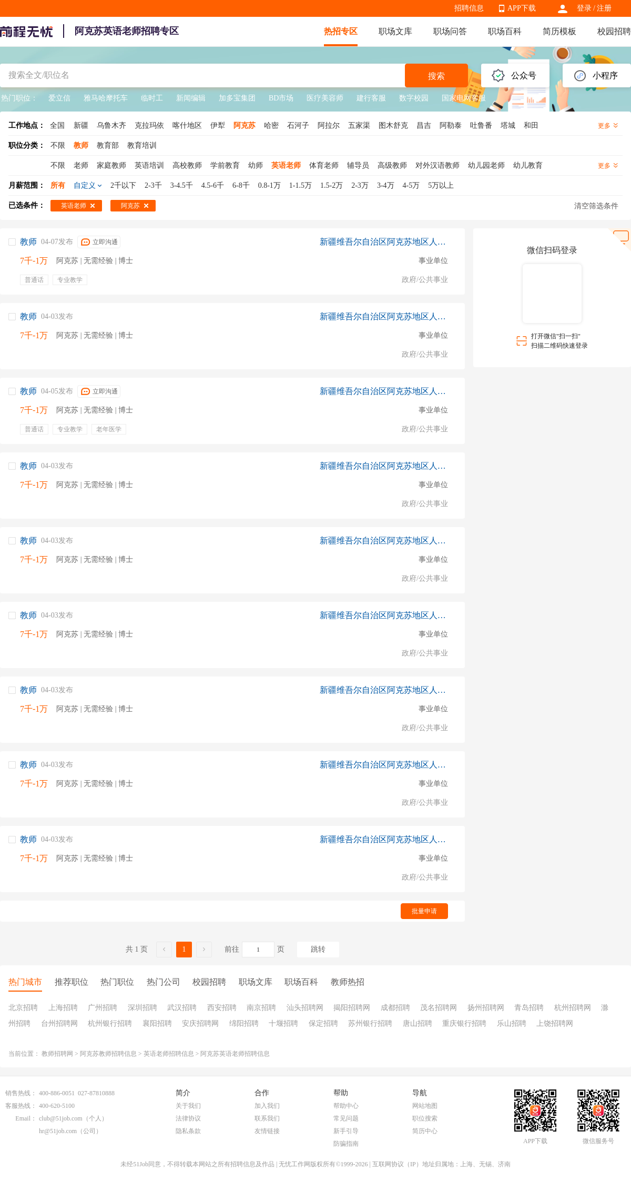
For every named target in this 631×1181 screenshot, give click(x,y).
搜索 (436, 76)
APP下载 (521, 8)
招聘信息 (469, 8)
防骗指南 (346, 1143)
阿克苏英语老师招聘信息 (235, 1053)
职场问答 (450, 31)
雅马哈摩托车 (106, 98)
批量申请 (424, 911)
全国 (57, 125)
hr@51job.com (58, 1131)
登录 (584, 8)
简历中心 (424, 1131)
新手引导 (346, 1131)
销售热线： (21, 1093)
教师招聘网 (57, 1053)
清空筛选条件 (596, 206)
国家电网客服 (464, 98)
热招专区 (341, 31)
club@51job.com (61, 1118)
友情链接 (267, 1131)
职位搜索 (424, 1118)
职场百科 (505, 31)
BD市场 (281, 98)
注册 (604, 8)
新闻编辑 (191, 98)
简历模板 (559, 31)
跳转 (318, 949)
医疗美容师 (325, 98)
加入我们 (267, 1105)
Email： (26, 1118)
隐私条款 (188, 1131)
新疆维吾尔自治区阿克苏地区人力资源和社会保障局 (384, 241)
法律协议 (188, 1118)
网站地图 (424, 1105)
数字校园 (414, 98)
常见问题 (346, 1118)
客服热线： (21, 1105)
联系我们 (267, 1118)
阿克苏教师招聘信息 (108, 1053)
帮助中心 (346, 1105)
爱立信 (59, 98)
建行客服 (371, 98)
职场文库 (395, 31)
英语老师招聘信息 (169, 1053)
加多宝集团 (237, 98)
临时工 (152, 98)
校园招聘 (614, 31)
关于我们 (188, 1105)
